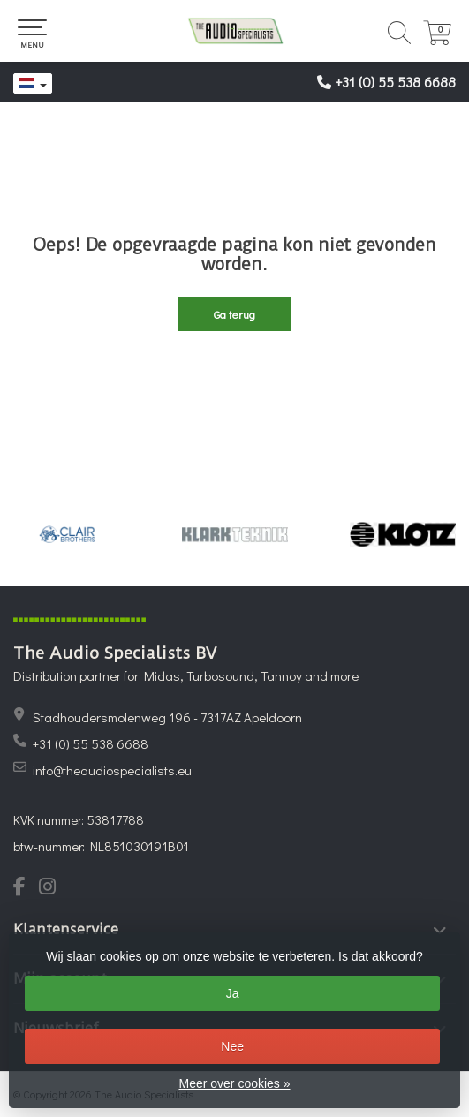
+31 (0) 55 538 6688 (395, 81)
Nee (232, 1046)
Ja (232, 993)
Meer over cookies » (234, 1083)
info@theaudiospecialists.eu (112, 770)
